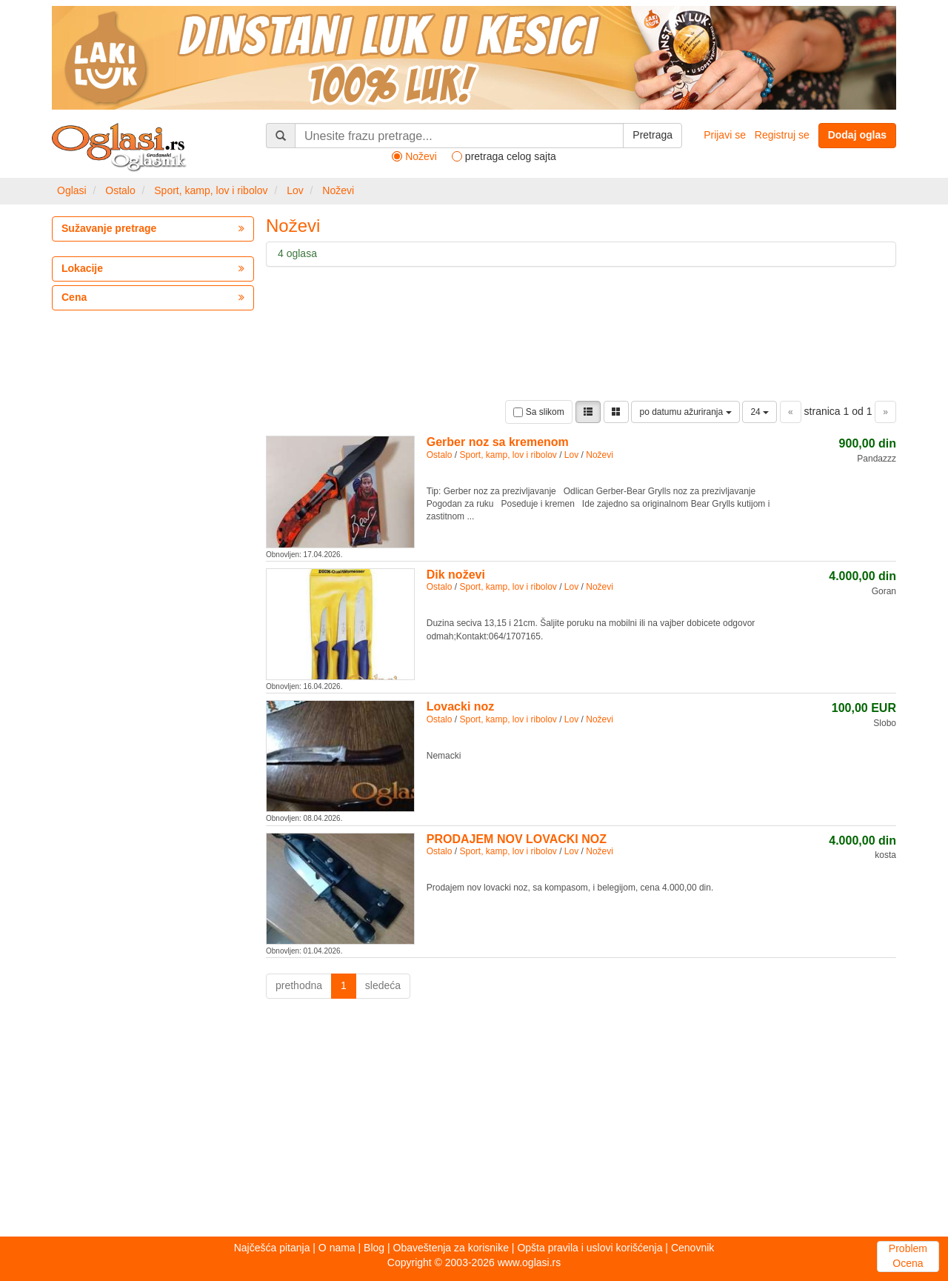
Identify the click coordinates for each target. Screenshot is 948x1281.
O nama (337, 1248)
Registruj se (782, 135)
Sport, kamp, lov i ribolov (210, 190)
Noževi (338, 190)
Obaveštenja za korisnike (451, 1248)
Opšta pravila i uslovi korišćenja (589, 1248)
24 (759, 412)
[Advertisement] (474, 1121)
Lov (295, 190)
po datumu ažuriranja (685, 412)
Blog (374, 1248)
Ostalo (120, 190)
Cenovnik (692, 1248)
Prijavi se (725, 135)
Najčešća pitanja (272, 1248)
